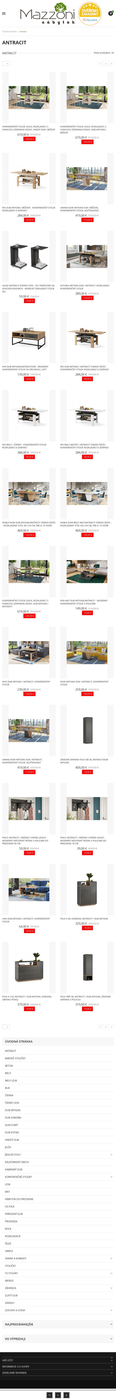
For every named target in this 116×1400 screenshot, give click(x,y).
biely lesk (11, 1080)
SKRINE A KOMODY (15, 1258)
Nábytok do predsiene (19, 1199)
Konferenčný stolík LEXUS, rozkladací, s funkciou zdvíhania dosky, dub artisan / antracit (25, 603)
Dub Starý (11, 1125)
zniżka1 (9, 1303)
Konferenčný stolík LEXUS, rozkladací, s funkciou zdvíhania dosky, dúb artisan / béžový (83, 129)
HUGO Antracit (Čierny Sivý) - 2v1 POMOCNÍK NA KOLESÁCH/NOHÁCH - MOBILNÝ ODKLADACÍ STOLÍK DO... (28, 288)
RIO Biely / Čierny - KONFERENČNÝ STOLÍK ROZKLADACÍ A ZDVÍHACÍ (24, 446)
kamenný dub (13, 1169)
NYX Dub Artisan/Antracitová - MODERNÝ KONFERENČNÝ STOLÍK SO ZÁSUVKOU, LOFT (25, 368)
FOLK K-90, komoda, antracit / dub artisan (84, 918)
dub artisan (12, 1110)
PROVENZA (11, 1221)
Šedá (8, 1243)
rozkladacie (13, 1236)
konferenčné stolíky (18, 1177)
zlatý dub (11, 1295)
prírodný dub (14, 1214)
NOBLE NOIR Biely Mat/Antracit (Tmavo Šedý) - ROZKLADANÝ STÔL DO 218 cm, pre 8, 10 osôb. (85, 524)
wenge (9, 1280)
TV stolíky (11, 1273)
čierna (9, 1095)
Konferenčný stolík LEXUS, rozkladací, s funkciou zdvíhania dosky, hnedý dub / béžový (28, 128)
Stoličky (10, 1266)
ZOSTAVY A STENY (15, 1310)
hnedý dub (12, 1140)
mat (7, 1191)
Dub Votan (12, 1132)
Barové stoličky (15, 1058)
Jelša (8, 1147)
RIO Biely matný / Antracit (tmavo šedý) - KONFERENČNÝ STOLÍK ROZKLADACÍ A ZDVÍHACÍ (84, 446)
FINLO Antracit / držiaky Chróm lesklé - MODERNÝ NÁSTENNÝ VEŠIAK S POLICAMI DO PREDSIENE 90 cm (25, 840)
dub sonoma (13, 1117)
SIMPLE (9, 1251)
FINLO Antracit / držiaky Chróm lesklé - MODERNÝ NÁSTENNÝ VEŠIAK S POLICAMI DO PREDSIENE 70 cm (83, 840)
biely (8, 1073)
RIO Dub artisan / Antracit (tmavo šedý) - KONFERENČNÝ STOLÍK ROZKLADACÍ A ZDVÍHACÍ (84, 368)
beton (9, 1065)
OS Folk (9, 1206)
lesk (7, 1184)
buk (7, 1088)
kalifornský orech (17, 1162)
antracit (10, 1051)
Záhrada (10, 1288)
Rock (8, 1228)
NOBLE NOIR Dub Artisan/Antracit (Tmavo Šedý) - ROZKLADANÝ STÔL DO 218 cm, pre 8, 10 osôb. (28, 524)
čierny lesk (12, 1102)
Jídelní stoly (13, 1154)
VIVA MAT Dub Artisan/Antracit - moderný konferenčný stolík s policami (84, 602)
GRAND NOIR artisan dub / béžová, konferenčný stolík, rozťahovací (79, 209)
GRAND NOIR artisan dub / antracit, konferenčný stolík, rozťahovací (22, 761)
